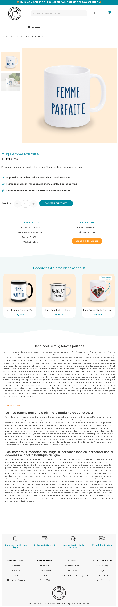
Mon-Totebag (102, 566)
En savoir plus (13, 406)
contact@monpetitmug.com (74, 575)
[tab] (59, 405)
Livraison (44, 566)
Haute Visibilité (102, 580)
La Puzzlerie (102, 575)
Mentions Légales (16, 580)
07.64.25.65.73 (73, 571)
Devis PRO (44, 580)
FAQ (45, 575)
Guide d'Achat (45, 571)
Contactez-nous (73, 566)
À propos (16, 566)
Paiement (16, 571)
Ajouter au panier (56, 203)
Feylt (102, 571)
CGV (16, 575)
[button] (87, 241)
